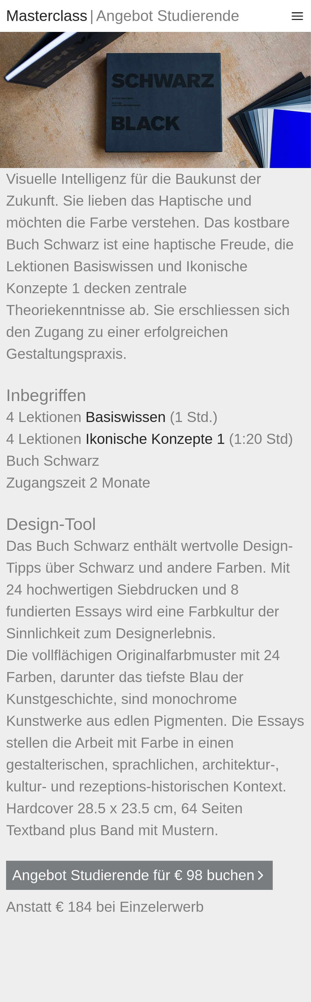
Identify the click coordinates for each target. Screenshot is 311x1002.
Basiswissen (128, 417)
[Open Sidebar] (297, 16)
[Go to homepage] (46, 16)
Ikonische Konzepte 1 (157, 439)
